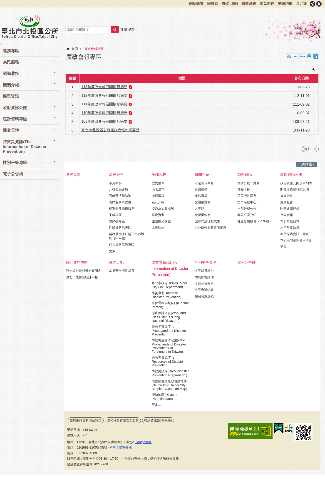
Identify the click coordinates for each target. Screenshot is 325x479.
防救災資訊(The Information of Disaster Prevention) (25, 146)
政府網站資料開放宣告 (86, 420)
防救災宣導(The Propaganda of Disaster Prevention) (169, 330)
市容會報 (286, 215)
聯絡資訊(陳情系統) (158, 420)
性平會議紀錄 (204, 290)
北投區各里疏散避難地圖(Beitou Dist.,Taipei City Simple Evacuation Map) (169, 385)
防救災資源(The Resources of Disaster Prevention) (168, 361)
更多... (113, 251)
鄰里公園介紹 (246, 215)
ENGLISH (230, 4)
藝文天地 (11, 130)
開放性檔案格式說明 (294, 189)
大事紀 (199, 208)
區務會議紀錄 (289, 208)
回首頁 (212, 3)
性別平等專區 (15, 162)
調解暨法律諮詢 (120, 196)
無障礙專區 (117, 221)
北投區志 (158, 227)
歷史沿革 (158, 183)
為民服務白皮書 (120, 202)
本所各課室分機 (120, 447)
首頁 (75, 49)
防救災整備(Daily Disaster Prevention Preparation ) (170, 373)
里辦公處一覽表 (248, 183)
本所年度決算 (289, 227)
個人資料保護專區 (121, 244)
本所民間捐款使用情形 (296, 240)
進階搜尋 (127, 30)
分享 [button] (312, 4)
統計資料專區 (15, 119)
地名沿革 (158, 189)
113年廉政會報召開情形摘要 (104, 87)
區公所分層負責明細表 (210, 227)
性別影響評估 (204, 277)
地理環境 (158, 196)
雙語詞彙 (285, 3)
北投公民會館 (118, 189)
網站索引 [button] (308, 164)
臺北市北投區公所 (29, 26)
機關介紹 (11, 85)
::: (4, 3)
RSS (289, 56)
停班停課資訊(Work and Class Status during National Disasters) (169, 317)
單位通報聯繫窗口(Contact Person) (170, 305)
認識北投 (11, 73)
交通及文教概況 (163, 208)
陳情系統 (248, 3)
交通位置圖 (203, 202)
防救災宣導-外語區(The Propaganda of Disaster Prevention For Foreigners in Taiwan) (169, 345)
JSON (302, 56)
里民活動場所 (246, 196)
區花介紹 (158, 202)
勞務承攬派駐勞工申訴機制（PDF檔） (126, 236)
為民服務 (11, 62)
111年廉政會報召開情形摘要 (104, 104)
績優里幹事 (203, 215)
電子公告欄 (13, 174)
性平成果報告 (204, 271)
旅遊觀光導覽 (161, 221)
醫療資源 (158, 215)
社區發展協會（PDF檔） (255, 221)
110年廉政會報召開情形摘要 (104, 113)
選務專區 (11, 51)
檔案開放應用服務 (121, 208)
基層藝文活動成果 (121, 271)
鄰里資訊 (11, 96)
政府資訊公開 (15, 107)
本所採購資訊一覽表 (294, 234)
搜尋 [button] (115, 29)
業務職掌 (201, 196)
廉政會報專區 (94, 49)
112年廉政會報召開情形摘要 (104, 95)
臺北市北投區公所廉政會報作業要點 (110, 130)
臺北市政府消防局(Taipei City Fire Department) (169, 285)
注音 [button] (316, 56)
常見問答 (267, 3)
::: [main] (66, 48)
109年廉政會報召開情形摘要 (104, 121)
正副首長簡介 (204, 183)
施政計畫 (286, 196)
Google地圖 (143, 442)
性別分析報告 (204, 283)
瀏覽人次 (73, 435)
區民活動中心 (246, 202)
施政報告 (286, 202)
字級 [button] (319, 4)
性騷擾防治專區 (120, 227)
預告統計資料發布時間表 (83, 271)
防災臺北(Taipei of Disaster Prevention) (166, 295)
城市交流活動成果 (207, 221)
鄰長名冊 (243, 189)
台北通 (301, 3)
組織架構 (201, 189)
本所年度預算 (289, 221)
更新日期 (73, 430)
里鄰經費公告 (246, 208)
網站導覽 (196, 3)
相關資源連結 (204, 296)
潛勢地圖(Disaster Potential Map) (165, 397)
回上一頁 (310, 149)
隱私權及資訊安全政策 (123, 420)
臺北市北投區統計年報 (82, 277)
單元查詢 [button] (314, 69)
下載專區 (115, 215)
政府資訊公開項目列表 (296, 183)
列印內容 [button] (309, 56)
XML (296, 56)
